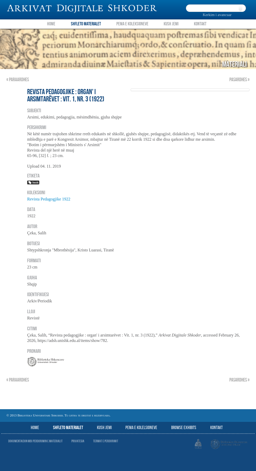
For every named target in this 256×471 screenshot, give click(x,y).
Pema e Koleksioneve (132, 24)
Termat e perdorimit (105, 441)
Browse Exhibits (183, 427)
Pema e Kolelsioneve (141, 427)
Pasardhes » (239, 80)
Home (51, 24)
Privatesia (77, 441)
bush (33, 182)
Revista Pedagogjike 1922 (48, 199)
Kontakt (200, 24)
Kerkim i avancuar (217, 15)
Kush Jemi (171, 24)
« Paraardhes (17, 80)
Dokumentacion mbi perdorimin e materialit (35, 441)
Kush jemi (104, 427)
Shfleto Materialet (86, 24)
